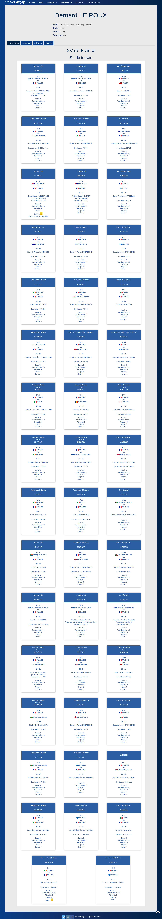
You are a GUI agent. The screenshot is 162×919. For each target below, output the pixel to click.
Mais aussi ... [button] (80, 2)
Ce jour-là (31, 2)
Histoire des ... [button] (66, 2)
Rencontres (26, 46)
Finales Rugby (15, 2)
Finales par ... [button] (52, 2)
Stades (40, 2)
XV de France (14, 46)
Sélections (38, 46)
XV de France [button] (94, 2)
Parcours (48, 46)
